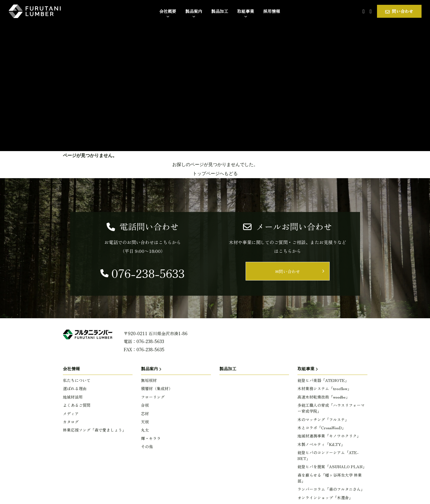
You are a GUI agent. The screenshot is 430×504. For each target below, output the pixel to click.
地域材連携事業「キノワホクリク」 (329, 436)
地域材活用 (73, 397)
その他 (147, 446)
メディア (71, 413)
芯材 (145, 413)
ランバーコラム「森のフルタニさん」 (331, 489)
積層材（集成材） (157, 388)
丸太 (145, 430)
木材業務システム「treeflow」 (324, 388)
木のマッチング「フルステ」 (323, 419)
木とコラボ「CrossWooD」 (321, 427)
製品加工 (227, 369)
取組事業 (305, 369)
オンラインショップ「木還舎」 (325, 497)
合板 (145, 405)
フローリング (153, 397)
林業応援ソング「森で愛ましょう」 (94, 430)
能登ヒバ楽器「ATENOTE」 (323, 380)
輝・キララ (151, 438)
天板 (145, 422)
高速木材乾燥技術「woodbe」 (323, 397)
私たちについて (77, 380)
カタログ (71, 422)
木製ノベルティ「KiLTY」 (321, 444)
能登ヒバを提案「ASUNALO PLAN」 (332, 466)
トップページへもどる (215, 173)
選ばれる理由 (75, 388)
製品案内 (149, 369)
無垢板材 (149, 380)
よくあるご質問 (77, 405)
